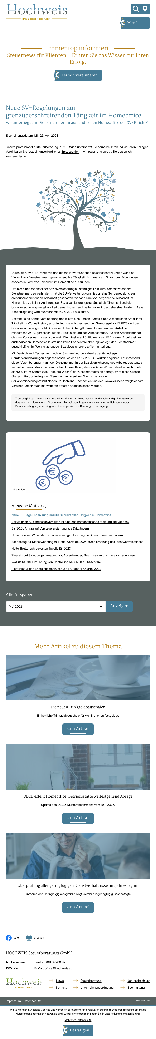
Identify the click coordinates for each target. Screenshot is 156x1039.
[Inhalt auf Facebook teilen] (13, 938)
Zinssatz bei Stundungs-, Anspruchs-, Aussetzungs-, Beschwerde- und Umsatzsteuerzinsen (74, 555)
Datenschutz (32, 1001)
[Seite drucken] (35, 938)
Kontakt (61, 988)
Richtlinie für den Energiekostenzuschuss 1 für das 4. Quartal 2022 (56, 569)
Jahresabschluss (138, 981)
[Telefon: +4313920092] (55, 963)
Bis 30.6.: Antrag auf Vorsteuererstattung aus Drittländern (50, 529)
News (60, 981)
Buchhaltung (136, 988)
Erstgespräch (70, 152)
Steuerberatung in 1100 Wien (56, 147)
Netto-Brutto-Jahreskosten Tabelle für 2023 (41, 549)
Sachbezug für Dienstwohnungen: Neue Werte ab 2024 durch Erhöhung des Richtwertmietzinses (77, 542)
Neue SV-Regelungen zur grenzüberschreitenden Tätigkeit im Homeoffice (61, 515)
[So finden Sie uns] (145, 9)
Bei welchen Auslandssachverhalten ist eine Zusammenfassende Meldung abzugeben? (70, 522)
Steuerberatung (90, 981)
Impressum (13, 1001)
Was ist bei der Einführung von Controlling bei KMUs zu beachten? (56, 562)
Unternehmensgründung (97, 988)
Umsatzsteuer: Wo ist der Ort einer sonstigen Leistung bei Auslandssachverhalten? (67, 535)
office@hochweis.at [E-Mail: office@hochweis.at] (58, 969)
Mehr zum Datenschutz (78, 1020)
